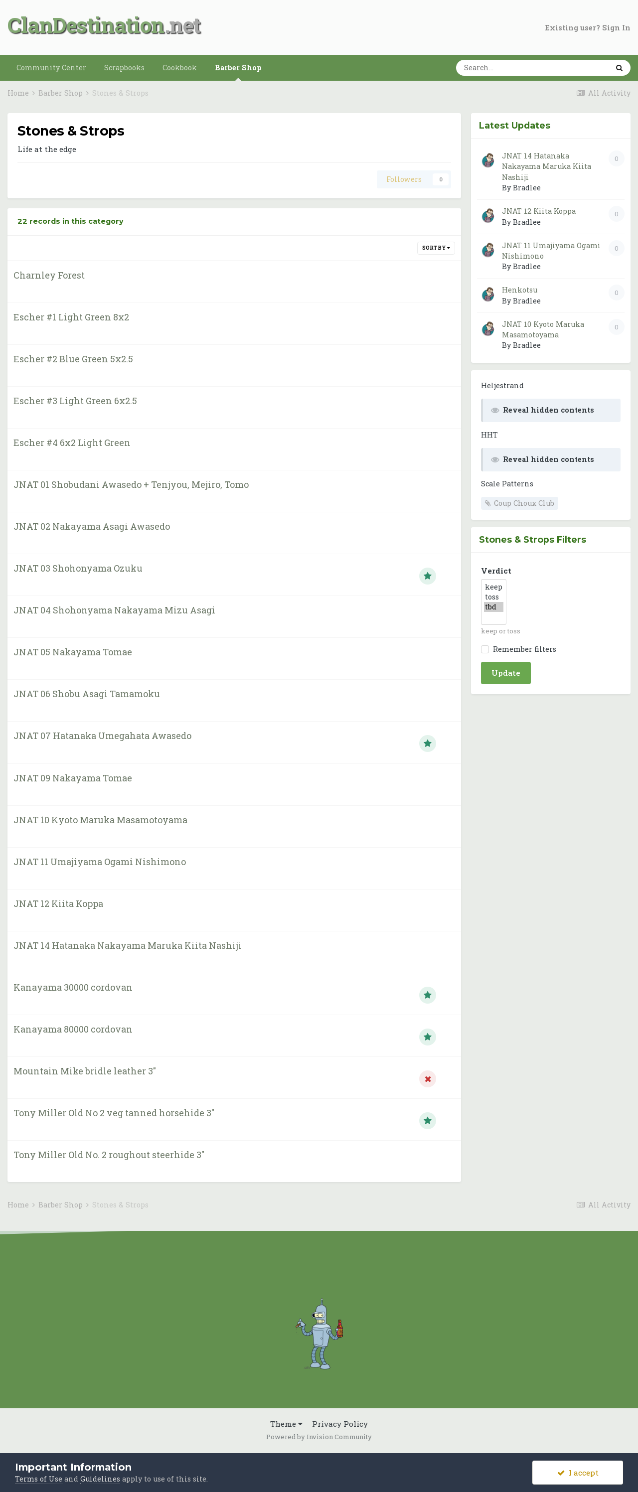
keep (493, 587)
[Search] (508, 68)
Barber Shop (238, 72)
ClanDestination (85, 24)
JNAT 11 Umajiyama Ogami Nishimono (99, 862)
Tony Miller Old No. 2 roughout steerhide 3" (108, 1155)
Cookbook (179, 67)
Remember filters (522, 649)
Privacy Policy (340, 1424)
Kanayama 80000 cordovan (73, 1029)
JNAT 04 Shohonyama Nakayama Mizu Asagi (114, 610)
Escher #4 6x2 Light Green (72, 442)
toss (493, 597)
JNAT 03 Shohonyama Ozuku (78, 568)
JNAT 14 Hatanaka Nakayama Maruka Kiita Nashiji (127, 945)
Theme (286, 1424)
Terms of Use (38, 1479)
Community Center (51, 67)
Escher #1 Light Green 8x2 (71, 317)
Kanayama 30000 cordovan (73, 987)
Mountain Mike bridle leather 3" (84, 1071)
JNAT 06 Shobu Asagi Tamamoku (86, 694)
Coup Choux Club (524, 503)
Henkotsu (519, 290)
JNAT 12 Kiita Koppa (58, 903)
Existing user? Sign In (588, 27)
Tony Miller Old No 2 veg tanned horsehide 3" (113, 1113)
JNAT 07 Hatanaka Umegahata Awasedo (102, 736)
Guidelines (100, 1479)
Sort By (436, 248)
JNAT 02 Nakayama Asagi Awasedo (91, 526)
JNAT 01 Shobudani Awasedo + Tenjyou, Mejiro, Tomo (131, 484)
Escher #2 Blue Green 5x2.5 (73, 359)
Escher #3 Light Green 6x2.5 (75, 401)
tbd (493, 607)
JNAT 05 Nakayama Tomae (72, 652)
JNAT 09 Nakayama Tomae (72, 778)
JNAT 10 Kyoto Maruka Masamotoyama (100, 820)
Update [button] (505, 673)
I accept (578, 1473)
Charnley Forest (49, 275)
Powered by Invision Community (319, 1436)
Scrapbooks (124, 67)
